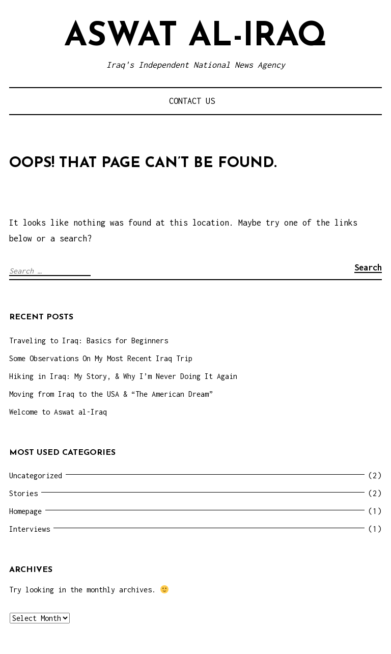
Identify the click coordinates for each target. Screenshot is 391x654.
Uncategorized (35, 475)
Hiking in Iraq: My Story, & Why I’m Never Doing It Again (123, 376)
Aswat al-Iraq (195, 36)
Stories (23, 493)
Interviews (29, 529)
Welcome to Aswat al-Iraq (58, 411)
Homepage (25, 511)
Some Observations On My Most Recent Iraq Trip (100, 358)
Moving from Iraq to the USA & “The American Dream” (111, 394)
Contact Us (192, 100)
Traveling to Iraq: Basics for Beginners (88, 340)
